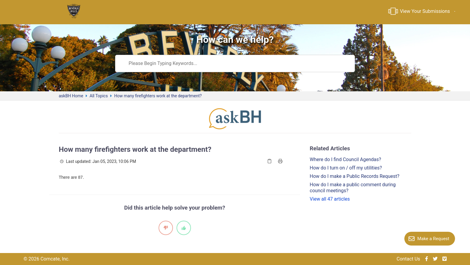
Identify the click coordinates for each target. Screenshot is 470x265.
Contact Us (408, 259)
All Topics (99, 95)
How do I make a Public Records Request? (354, 176)
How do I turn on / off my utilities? (346, 168)
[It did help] (184, 228)
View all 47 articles (330, 199)
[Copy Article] (269, 161)
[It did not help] (166, 228)
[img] (426, 259)
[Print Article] (280, 161)
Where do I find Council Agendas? (345, 159)
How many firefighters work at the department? (158, 95)
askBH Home (71, 95)
